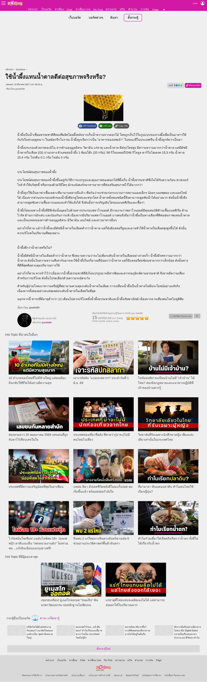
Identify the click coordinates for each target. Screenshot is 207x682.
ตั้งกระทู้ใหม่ (104, 649)
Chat (69, 9)
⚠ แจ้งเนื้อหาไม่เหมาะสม (180, 316)
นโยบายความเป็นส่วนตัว (56, 676)
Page (155, 9)
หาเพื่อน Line (83, 9)
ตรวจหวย (111, 9)
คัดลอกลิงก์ (193, 85)
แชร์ (176, 85)
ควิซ (122, 9)
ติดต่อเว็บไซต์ (132, 676)
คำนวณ (132, 9)
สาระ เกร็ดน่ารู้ (45, 619)
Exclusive (20, 69)
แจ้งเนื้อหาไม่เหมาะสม (174, 676)
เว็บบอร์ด (46, 9)
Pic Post (98, 9)
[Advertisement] (103, 45)
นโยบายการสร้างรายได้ (99, 676)
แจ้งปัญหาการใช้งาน (151, 676)
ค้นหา (114, 18)
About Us (118, 676)
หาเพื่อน (59, 9)
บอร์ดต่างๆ (96, 18)
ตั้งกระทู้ (133, 18)
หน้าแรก (33, 9)
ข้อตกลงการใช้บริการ (32, 676)
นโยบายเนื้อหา (78, 676)
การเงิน (144, 9)
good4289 (20, 89)
